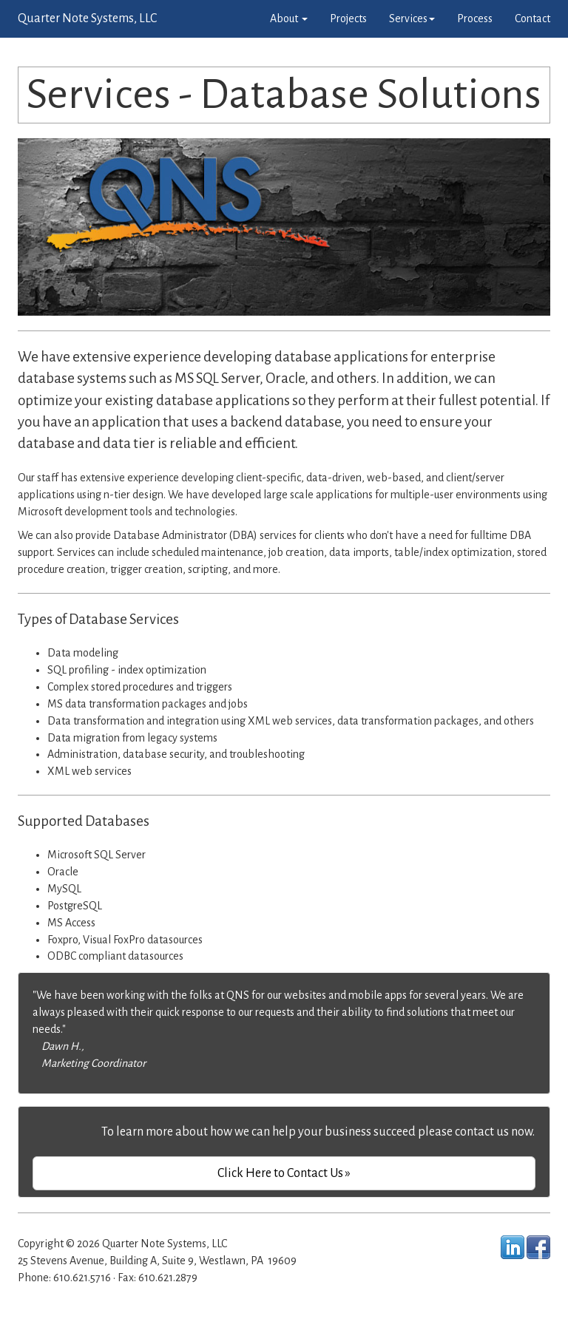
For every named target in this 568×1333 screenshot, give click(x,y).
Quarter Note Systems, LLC (87, 18)
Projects (348, 18)
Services (412, 18)
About (289, 18)
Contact (532, 18)
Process (475, 18)
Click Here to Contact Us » (284, 1173)
